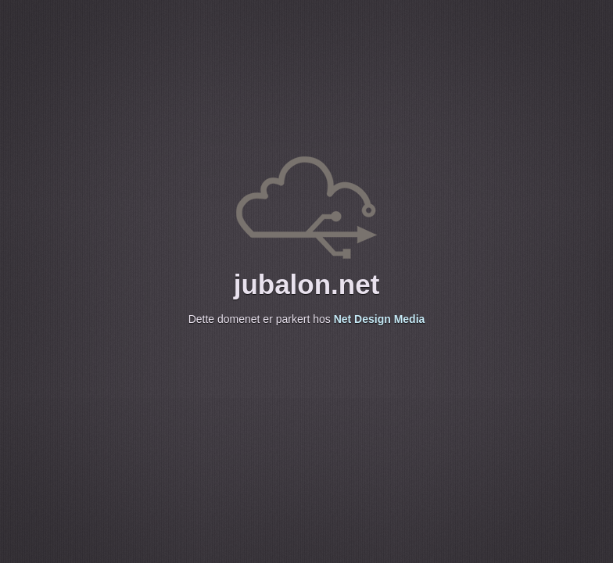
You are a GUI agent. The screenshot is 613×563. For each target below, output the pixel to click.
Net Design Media (379, 319)
